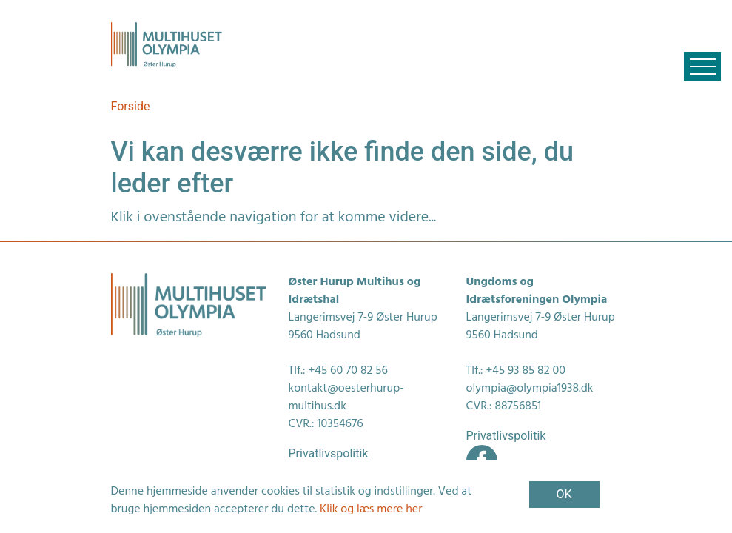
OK (563, 494)
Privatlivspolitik (329, 453)
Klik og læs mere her (371, 509)
